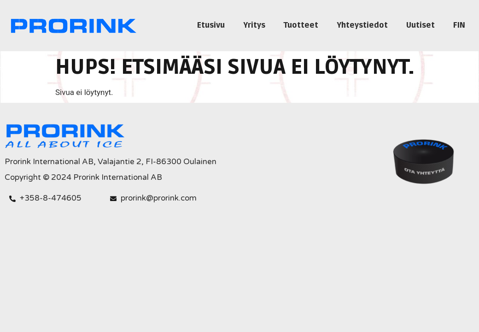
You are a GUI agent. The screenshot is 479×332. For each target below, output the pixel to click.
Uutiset (420, 25)
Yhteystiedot (362, 25)
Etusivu (211, 25)
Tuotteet (301, 25)
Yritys (254, 25)
